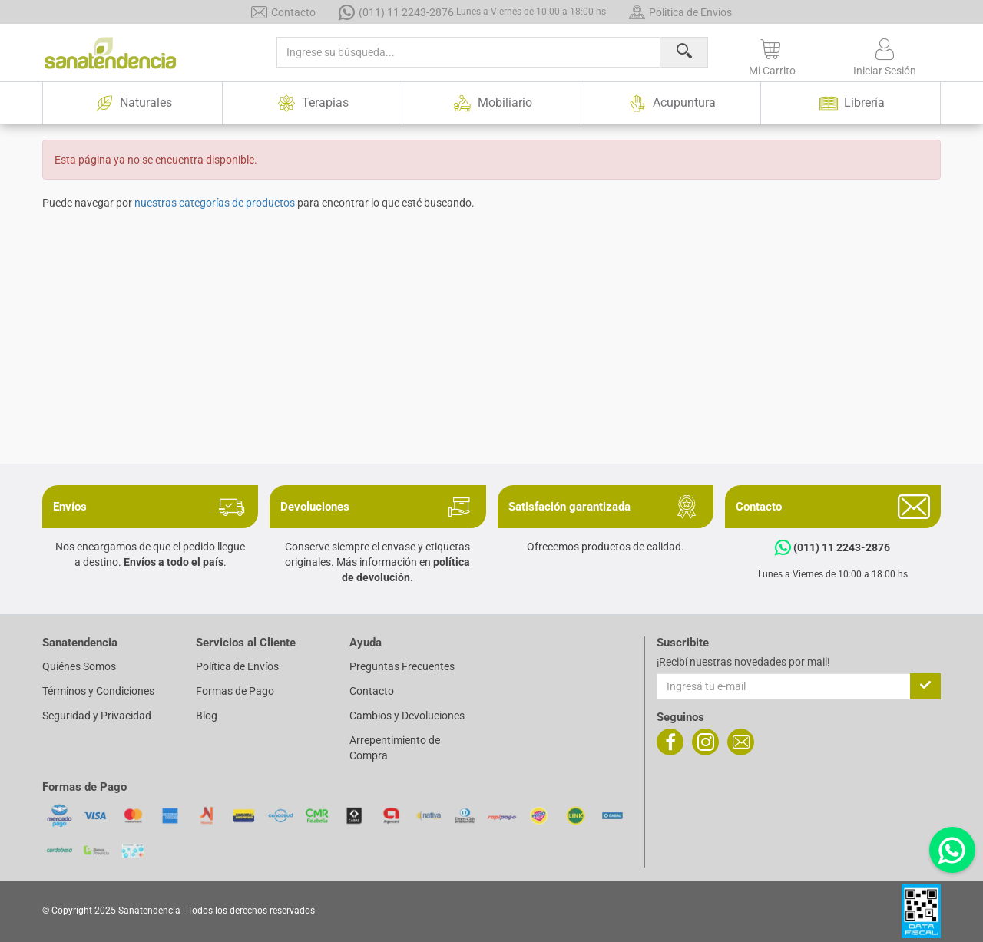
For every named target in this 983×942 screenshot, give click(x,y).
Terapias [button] (311, 103)
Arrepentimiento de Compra (394, 748)
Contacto (283, 12)
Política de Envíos (680, 12)
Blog (206, 715)
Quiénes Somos (79, 666)
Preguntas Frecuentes (402, 666)
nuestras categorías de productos (214, 203)
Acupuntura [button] (671, 103)
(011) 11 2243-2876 (472, 12)
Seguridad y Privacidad (96, 715)
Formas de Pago (235, 691)
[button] (772, 54)
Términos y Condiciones (98, 691)
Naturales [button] (132, 103)
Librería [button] (851, 103)
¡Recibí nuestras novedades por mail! (743, 662)
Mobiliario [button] (491, 103)
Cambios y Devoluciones (407, 715)
